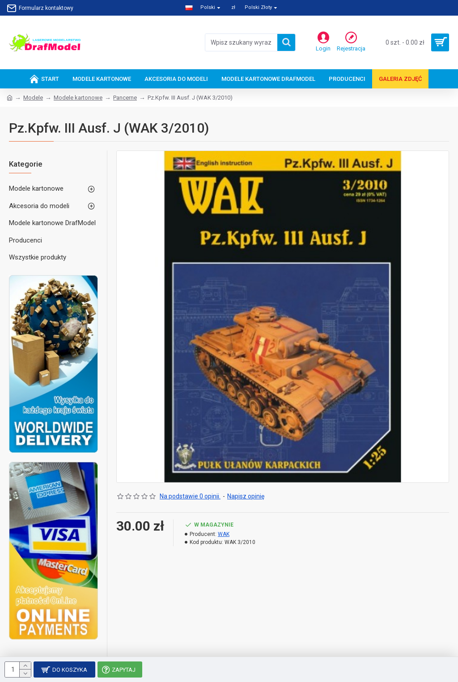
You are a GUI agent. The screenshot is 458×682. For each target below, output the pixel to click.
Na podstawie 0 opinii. (190, 496)
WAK (223, 534)
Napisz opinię (245, 496)
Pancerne (125, 97)
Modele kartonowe (78, 97)
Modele (33, 97)
